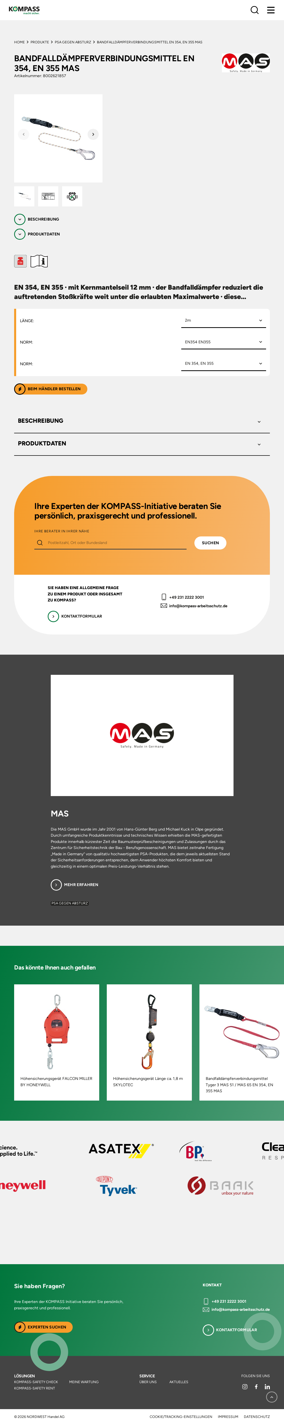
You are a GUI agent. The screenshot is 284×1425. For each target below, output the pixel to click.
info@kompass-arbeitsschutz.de (198, 605)
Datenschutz (257, 1417)
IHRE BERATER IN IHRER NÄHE (61, 531)
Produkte (40, 42)
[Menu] (271, 10)
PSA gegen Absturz (73, 42)
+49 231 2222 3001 (186, 597)
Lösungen (24, 1376)
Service (147, 1376)
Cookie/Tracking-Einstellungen (181, 1417)
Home (19, 42)
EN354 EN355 (198, 342)
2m (188, 320)
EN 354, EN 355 (199, 363)
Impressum (228, 1417)
